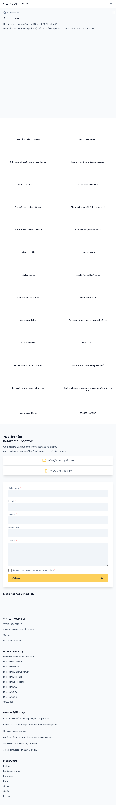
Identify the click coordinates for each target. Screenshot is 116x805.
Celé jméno (14, 488)
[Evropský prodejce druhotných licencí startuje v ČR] (34, 602)
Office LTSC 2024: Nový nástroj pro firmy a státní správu (30, 725)
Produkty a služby (11, 771)
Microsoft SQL (10, 687)
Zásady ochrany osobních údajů (18, 629)
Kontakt (7, 796)
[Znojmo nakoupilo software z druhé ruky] (18, 602)
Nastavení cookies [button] (12, 640)
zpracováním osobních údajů (40, 570)
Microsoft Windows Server (16, 672)
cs (23, 4)
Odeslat (58, 578)
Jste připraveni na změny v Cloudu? (20, 750)
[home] (4, 12)
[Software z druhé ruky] (101, 602)
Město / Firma (14, 527)
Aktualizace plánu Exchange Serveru (20, 743)
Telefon (12, 514)
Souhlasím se (34, 570)
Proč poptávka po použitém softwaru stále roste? (27, 737)
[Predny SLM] (10, 4)
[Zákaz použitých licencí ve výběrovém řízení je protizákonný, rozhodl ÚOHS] (46, 610)
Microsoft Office (11, 667)
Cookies (7, 635)
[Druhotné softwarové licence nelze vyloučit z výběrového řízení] (17, 610)
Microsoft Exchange (12, 677)
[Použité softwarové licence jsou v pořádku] (69, 610)
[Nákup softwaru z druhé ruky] (5, 602)
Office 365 (8, 702)
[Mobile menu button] (111, 3)
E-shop (6, 766)
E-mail (11, 501)
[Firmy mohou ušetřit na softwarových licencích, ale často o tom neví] (88, 610)
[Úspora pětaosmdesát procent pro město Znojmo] (67, 602)
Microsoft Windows (12, 662)
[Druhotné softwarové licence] (82, 602)
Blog (5, 781)
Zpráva (11, 541)
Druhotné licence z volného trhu (18, 657)
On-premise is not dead (14, 731)
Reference (14, 12)
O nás (6, 786)
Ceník (6, 791)
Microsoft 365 (10, 697)
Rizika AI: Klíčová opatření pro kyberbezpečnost (26, 718)
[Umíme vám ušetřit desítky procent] (50, 602)
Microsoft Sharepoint (13, 682)
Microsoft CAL (10, 692)
